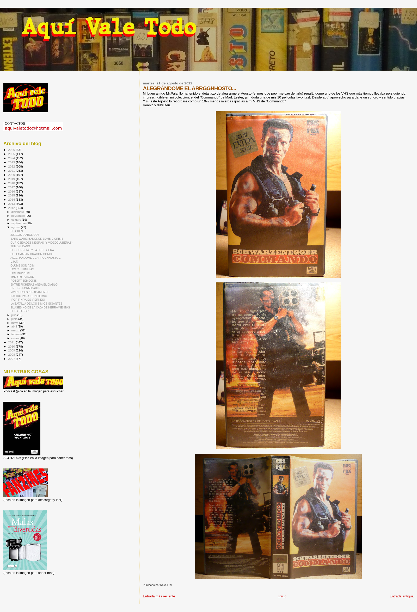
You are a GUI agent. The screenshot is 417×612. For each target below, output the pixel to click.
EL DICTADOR (19, 311)
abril (14, 326)
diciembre (18, 211)
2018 (12, 183)
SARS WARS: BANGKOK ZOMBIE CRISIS (36, 238)
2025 (12, 154)
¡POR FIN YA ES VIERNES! (27, 299)
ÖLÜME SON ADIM (22, 265)
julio (14, 315)
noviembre (18, 215)
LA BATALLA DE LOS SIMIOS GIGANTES (36, 303)
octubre (16, 219)
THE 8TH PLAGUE (22, 276)
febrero (16, 334)
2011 (12, 342)
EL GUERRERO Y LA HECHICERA (32, 250)
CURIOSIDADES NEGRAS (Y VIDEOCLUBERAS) (41, 242)
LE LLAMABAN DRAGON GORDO (31, 254)
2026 (12, 149)
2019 (12, 179)
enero (15, 338)
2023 (12, 162)
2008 (12, 354)
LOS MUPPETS (20, 273)
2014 (12, 199)
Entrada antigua (402, 596)
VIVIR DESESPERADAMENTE (29, 292)
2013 (12, 203)
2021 (12, 170)
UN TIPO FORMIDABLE (25, 288)
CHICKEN (16, 231)
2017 (12, 187)
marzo (15, 330)
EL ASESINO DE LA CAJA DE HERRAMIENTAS (40, 307)
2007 (12, 358)
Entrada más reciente (159, 596)
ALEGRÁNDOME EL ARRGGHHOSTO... (35, 257)
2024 (12, 158)
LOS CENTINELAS (22, 269)
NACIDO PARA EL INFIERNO (28, 296)
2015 (12, 195)
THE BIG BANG (20, 246)
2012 (12, 207)
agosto (16, 227)
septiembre (19, 223)
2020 (12, 174)
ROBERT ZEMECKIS (23, 280)
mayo (15, 322)
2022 (12, 166)
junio (15, 318)
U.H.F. (14, 261)
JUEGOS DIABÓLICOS (24, 234)
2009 (12, 350)
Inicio (282, 596)
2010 (12, 346)
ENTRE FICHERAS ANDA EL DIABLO (34, 284)
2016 (12, 191)
